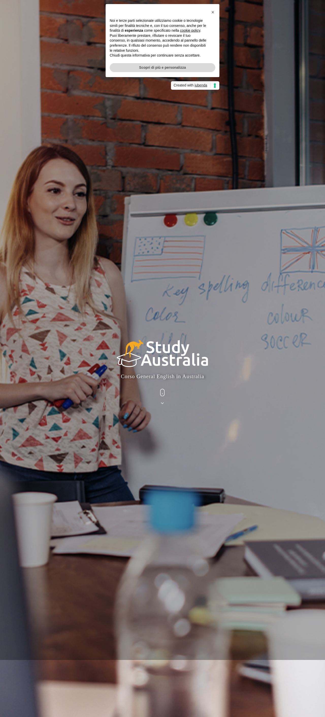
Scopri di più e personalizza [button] (162, 385)
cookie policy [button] (190, 348)
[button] (213, 330)
